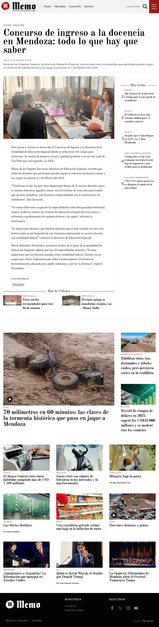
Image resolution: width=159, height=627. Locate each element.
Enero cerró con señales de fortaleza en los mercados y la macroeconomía (77, 480)
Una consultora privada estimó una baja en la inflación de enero (78, 527)
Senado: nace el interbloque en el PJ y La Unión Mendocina (139, 139)
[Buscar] (145, 6)
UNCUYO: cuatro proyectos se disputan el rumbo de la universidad (139, 184)
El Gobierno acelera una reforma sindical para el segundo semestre (137, 118)
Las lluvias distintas (17, 525)
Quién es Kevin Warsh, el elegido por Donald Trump (79, 575)
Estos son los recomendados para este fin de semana (38, 304)
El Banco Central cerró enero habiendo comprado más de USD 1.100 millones (26, 480)
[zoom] (58, 107)
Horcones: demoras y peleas (128, 525)
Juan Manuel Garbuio (69, 583)
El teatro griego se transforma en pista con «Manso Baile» (96, 304)
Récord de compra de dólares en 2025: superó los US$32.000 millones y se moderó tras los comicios (138, 420)
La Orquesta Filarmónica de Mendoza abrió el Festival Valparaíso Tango (129, 577)
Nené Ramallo (13, 531)
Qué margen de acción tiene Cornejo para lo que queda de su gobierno (140, 97)
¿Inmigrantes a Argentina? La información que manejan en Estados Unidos (24, 577)
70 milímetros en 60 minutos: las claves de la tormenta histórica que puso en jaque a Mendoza (56, 418)
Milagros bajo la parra (125, 476)
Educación (18, 284)
